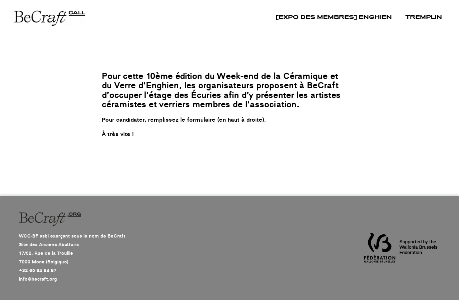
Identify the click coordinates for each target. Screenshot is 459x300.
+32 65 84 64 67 (38, 270)
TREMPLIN (423, 17)
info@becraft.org (38, 279)
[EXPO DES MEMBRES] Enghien (334, 17)
